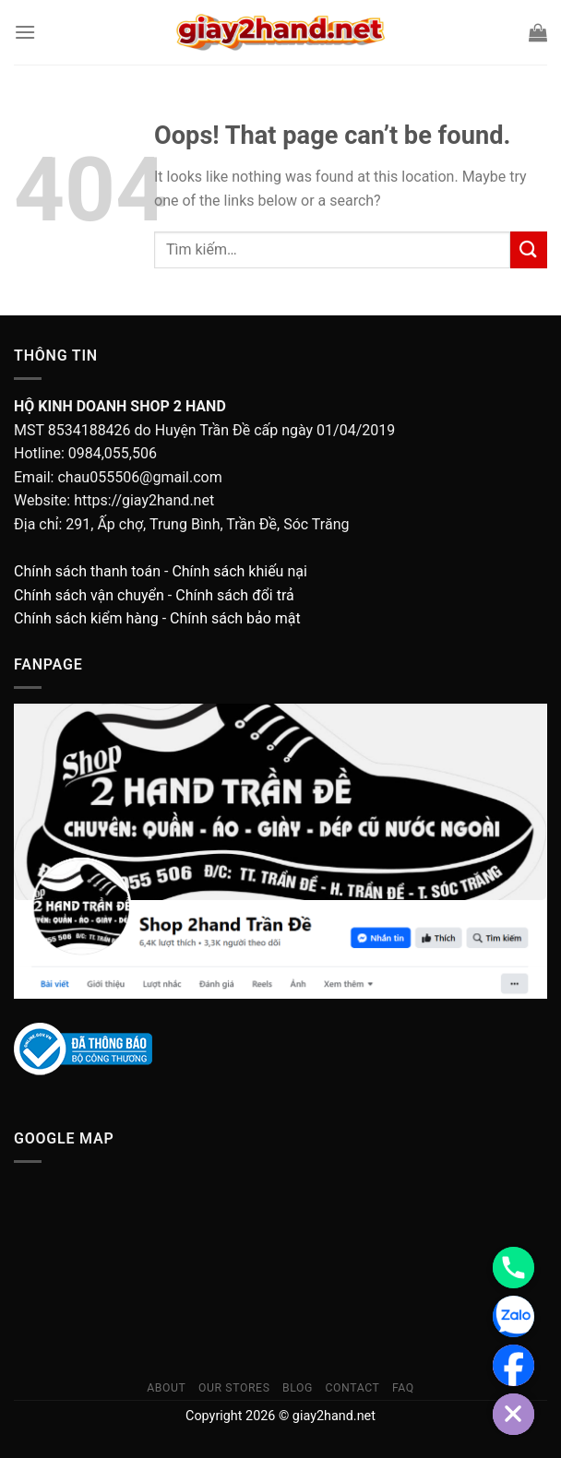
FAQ (403, 1387)
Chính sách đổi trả (234, 595)
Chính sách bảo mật (235, 618)
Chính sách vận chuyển (89, 595)
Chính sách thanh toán (87, 571)
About (166, 1387)
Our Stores (234, 1387)
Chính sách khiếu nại (239, 571)
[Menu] (25, 31)
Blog (297, 1387)
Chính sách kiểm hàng (86, 618)
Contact (352, 1387)
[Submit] (528, 249)
